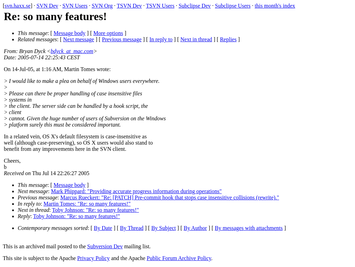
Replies (228, 39)
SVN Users (74, 6)
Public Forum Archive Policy (179, 258)
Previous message (121, 39)
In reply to (161, 39)
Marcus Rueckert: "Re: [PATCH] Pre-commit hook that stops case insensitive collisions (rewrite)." (169, 197)
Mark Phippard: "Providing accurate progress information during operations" (136, 191)
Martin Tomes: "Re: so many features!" (87, 204)
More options (108, 33)
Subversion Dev (105, 246)
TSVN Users (160, 6)
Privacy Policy (93, 258)
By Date (103, 228)
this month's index (275, 6)
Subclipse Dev (195, 6)
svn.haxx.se (18, 6)
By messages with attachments (249, 228)
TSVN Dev (129, 6)
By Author (195, 228)
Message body (70, 33)
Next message (78, 39)
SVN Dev (47, 6)
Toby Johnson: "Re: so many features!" (95, 210)
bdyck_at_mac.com (72, 51)
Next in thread (196, 39)
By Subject (163, 228)
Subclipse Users (233, 6)
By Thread (132, 228)
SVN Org (102, 6)
